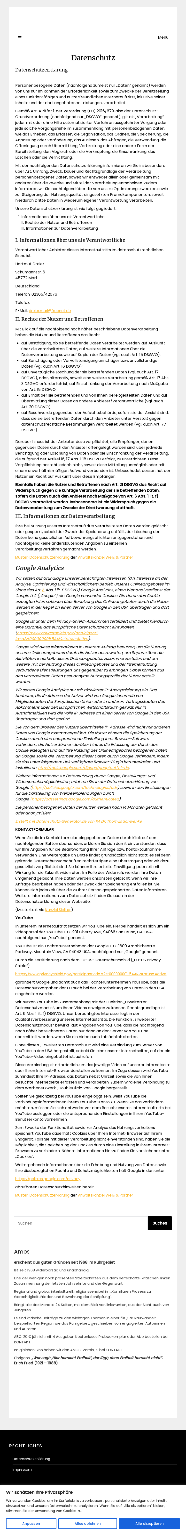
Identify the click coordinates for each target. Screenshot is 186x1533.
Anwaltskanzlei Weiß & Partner (111, 557)
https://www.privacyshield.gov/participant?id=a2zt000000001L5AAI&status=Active (57, 977)
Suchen (160, 1229)
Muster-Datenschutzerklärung (44, 557)
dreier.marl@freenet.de (51, 311)
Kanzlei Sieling (58, 910)
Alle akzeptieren (149, 1523)
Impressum (22, 1475)
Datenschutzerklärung (31, 1464)
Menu (163, 37)
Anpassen (31, 1523)
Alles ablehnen (88, 1523)
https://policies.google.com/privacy (49, 1184)
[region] (93, 1509)
